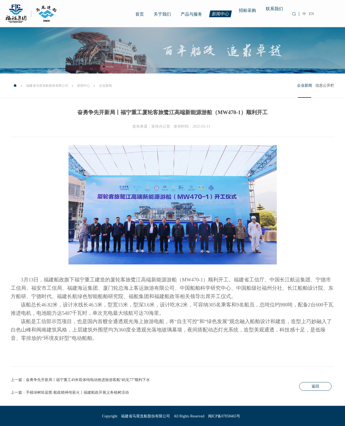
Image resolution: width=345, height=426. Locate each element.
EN (311, 14)
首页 (139, 14)
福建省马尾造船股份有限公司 (47, 86)
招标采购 (247, 9)
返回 (315, 386)
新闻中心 (221, 13)
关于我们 (162, 14)
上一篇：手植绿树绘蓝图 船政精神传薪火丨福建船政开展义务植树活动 (70, 392)
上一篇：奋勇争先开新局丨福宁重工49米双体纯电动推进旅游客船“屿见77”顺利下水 (80, 380)
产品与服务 (191, 14)
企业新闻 (304, 85)
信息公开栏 (324, 85)
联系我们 (274, 8)
